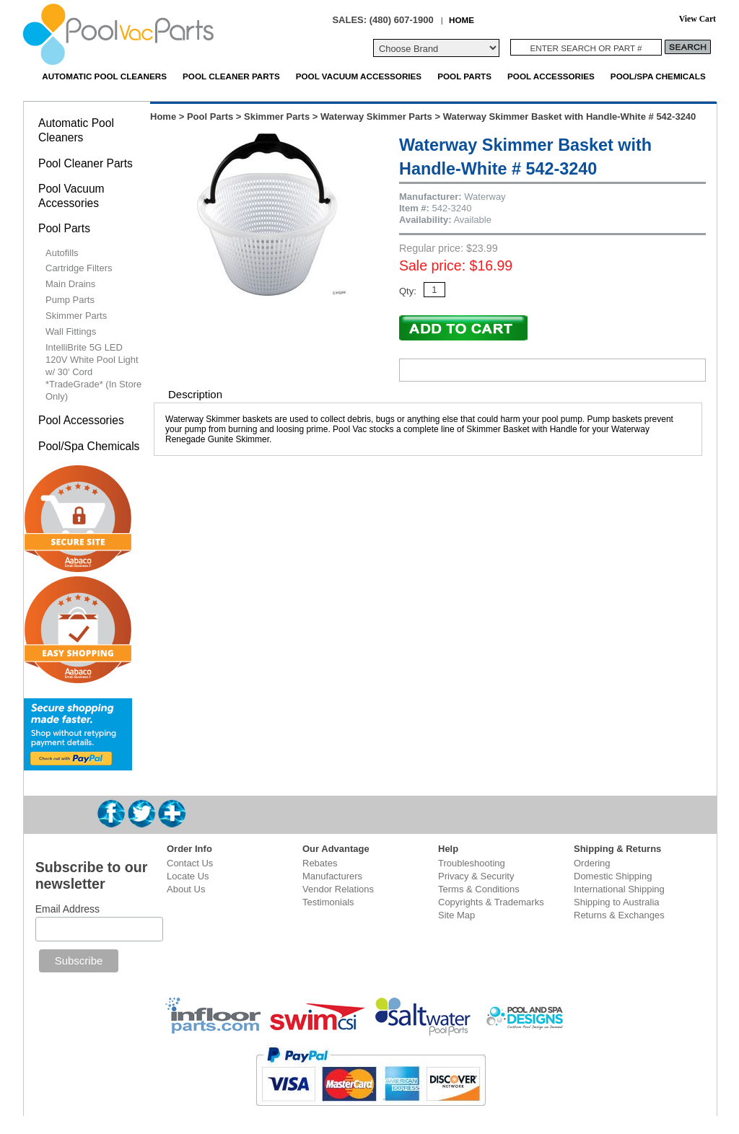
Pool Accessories (551, 76)
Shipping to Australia (617, 902)
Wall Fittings (70, 331)
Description (195, 394)
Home (163, 116)
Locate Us (188, 876)
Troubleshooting (471, 863)
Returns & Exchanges (619, 915)
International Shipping (619, 889)
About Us (186, 889)
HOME (461, 20)
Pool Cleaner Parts (231, 76)
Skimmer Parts (277, 116)
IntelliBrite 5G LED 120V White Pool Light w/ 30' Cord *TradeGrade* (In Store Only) (93, 372)
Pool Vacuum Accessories (358, 76)
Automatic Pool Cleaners (104, 76)
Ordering (592, 863)
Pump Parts (70, 299)
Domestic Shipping (613, 876)
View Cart (697, 19)
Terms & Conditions (479, 889)
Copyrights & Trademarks (491, 902)
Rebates (319, 863)
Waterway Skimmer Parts (376, 116)
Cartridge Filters (78, 268)
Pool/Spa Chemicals (658, 76)
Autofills (62, 252)
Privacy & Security (476, 876)
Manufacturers (332, 876)
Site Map (456, 915)
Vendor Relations (338, 889)
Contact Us (190, 863)
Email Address (67, 909)
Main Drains (70, 283)
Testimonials (328, 902)
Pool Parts (464, 76)
